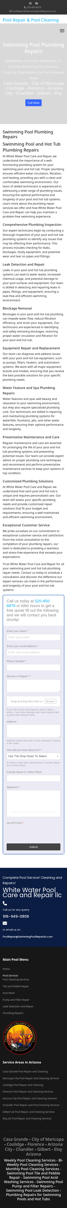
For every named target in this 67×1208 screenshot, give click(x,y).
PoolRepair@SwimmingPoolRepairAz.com (34, 11)
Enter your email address (22, 646)
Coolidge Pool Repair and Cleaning (23, 1085)
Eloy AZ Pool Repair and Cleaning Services (27, 1118)
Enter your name (17, 631)
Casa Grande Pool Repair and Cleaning (25, 1071)
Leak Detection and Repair (18, 1006)
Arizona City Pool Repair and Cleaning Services (30, 1098)
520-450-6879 (34, 7)
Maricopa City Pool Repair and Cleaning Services (31, 1078)
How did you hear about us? (24, 749)
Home (6, 969)
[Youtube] (36, 3)
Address (11, 721)
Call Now (33, 103)
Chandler (25, 1149)
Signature (13, 787)
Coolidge (15, 1144)
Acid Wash (9, 993)
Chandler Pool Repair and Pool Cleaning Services (31, 1105)
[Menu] (62, 30)
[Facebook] (30, 3)
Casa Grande (15, 1139)
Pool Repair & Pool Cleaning (31, 20)
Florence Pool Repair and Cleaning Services (28, 1091)
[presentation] (34, 833)
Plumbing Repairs (13, 1013)
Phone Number (16, 661)
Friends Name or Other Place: (24, 771)
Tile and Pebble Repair (16, 986)
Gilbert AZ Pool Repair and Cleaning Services (29, 1111)
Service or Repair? (19, 676)
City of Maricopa (48, 1139)
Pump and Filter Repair (16, 999)
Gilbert (44, 1149)
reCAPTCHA (15, 822)
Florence (36, 1144)
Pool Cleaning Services (16, 979)
